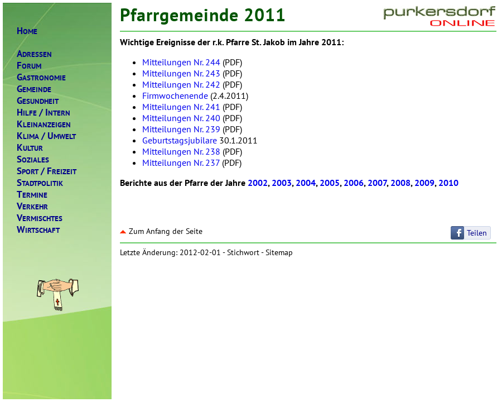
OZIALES (33, 159)
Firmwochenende (175, 95)
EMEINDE (34, 89)
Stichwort (243, 252)
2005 (330, 182)
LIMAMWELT (46, 136)
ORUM (29, 65)
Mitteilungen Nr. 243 (181, 73)
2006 (354, 182)
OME (27, 31)
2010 (448, 182)
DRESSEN (34, 54)
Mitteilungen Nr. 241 (181, 106)
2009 (424, 182)
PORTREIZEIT (46, 171)
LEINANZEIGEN (44, 124)
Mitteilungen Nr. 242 (181, 84)
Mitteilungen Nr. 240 (181, 117)
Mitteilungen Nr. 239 (181, 129)
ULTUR (30, 148)
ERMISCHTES (39, 218)
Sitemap (279, 252)
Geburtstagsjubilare (179, 140)
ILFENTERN (43, 112)
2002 (258, 182)
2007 (377, 182)
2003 (282, 182)
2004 (306, 182)
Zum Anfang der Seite (161, 231)
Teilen (477, 233)
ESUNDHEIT (38, 101)
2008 (400, 182)
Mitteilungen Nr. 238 (181, 151)
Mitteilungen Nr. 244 (181, 62)
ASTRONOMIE (41, 77)
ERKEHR (32, 206)
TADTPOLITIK (40, 183)
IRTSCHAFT (38, 230)
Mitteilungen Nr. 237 (181, 162)
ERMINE (32, 194)
